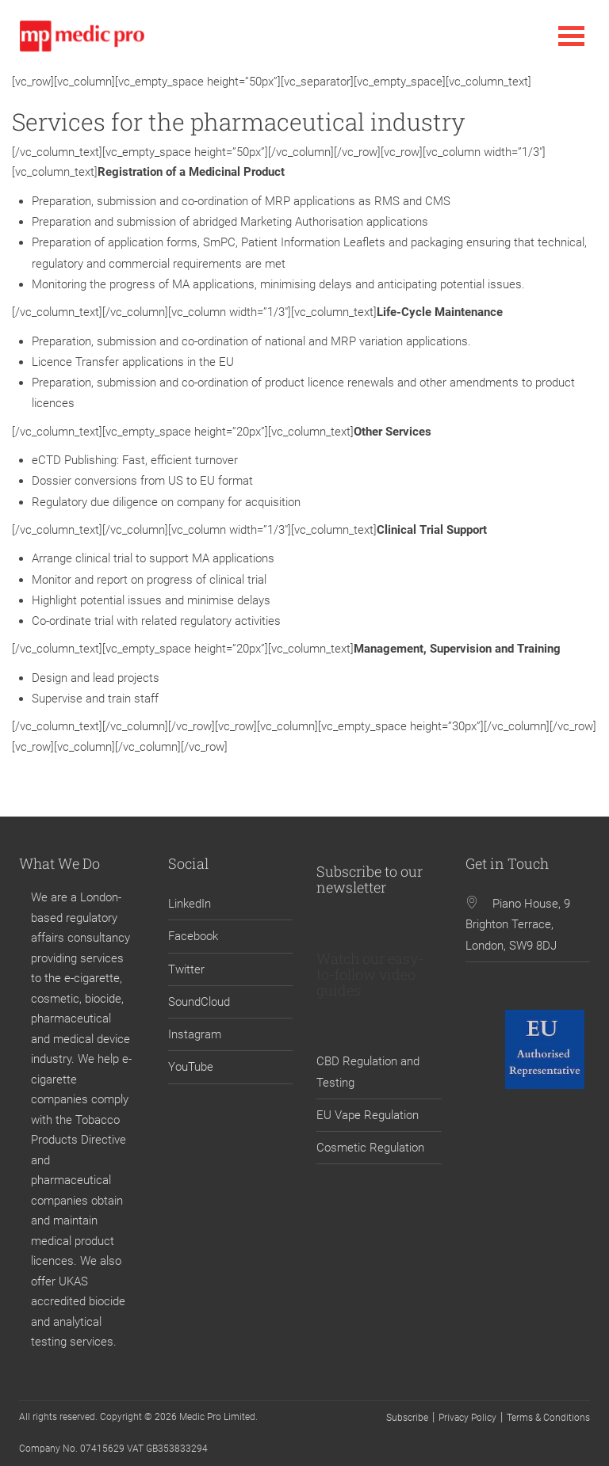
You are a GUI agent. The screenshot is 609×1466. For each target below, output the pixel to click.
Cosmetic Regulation (370, 1147)
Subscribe (407, 1417)
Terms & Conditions (548, 1417)
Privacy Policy (467, 1417)
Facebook (193, 936)
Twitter (186, 969)
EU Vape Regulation (367, 1115)
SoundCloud (199, 1002)
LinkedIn (189, 904)
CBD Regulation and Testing (367, 1071)
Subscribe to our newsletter (369, 879)
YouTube (190, 1067)
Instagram (194, 1034)
